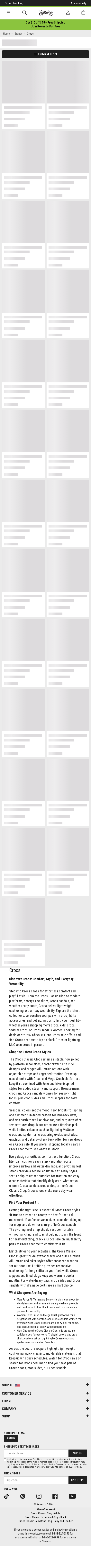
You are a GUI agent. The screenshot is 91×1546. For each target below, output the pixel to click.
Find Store (77, 1480)
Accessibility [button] (78, 3)
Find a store (12, 1473)
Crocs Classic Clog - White (45, 1513)
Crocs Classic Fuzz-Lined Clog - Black (45, 1517)
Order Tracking (14, 3)
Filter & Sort (45, 54)
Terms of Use (31, 1464)
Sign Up (10, 1438)
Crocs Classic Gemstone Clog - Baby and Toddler (46, 1521)
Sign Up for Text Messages (21, 1446)
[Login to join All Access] (45, 23)
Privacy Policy (48, 1464)
